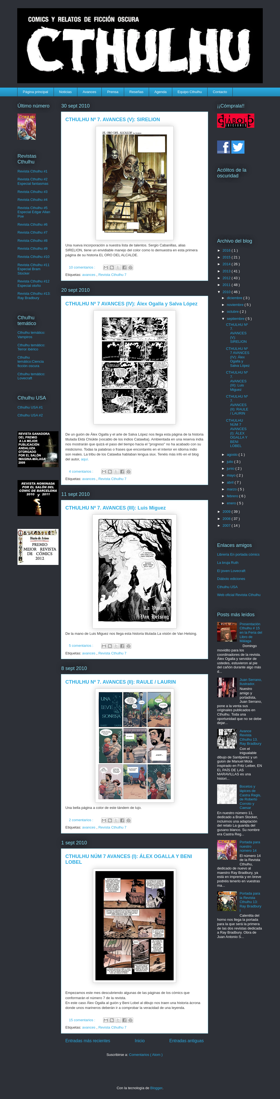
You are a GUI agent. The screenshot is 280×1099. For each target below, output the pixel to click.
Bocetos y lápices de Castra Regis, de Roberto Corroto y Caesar (250, 797)
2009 (227, 512)
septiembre (236, 319)
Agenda (160, 92)
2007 (227, 525)
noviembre (235, 305)
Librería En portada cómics (238, 554)
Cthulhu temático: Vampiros (31, 334)
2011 (227, 285)
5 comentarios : (81, 646)
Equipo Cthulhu (189, 92)
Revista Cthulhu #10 (33, 257)
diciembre (235, 298)
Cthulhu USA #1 (30, 407)
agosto (233, 454)
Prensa (112, 92)
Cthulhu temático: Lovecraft (31, 376)
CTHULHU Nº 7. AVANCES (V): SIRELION (112, 119)
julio (230, 462)
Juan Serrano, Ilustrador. (251, 682)
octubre (233, 311)
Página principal (35, 92)
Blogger (156, 1088)
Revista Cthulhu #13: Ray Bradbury (34, 295)
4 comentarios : (81, 471)
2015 (227, 257)
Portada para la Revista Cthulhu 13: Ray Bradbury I (250, 901)
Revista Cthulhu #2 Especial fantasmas (33, 181)
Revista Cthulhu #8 (33, 241)
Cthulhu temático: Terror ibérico (31, 347)
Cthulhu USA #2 (30, 415)
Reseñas (136, 92)
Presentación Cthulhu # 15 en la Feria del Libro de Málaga (251, 632)
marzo (232, 489)
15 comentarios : (82, 1020)
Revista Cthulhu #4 (33, 200)
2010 (227, 292)
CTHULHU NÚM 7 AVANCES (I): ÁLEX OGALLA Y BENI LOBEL (236, 433)
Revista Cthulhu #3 (33, 192)
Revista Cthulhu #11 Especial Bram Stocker (33, 269)
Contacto (220, 92)
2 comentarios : (81, 820)
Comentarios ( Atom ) (146, 1055)
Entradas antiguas (186, 1040)
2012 (227, 278)
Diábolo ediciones (231, 579)
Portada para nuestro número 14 (250, 846)
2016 (227, 250)
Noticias (65, 92)
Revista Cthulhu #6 (33, 224)
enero (232, 503)
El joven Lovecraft (231, 571)
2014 (227, 264)
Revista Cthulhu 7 (112, 275)
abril (231, 482)
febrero (233, 496)
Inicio (140, 1040)
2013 (227, 271)
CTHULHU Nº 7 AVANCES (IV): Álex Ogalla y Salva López (131, 303)
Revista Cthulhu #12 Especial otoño (33, 283)
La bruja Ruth (227, 563)
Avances (89, 92)
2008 (227, 519)
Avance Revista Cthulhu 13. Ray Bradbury (250, 737)
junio (231, 468)
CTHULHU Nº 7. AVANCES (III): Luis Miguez (115, 508)
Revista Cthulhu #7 (33, 232)
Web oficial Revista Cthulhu (239, 595)
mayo (232, 475)
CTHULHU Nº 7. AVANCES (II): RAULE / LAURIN (120, 682)
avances (89, 275)
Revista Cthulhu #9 (33, 248)
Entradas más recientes (87, 1040)
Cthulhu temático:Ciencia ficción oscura (31, 361)
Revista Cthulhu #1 (33, 171)
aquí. (85, 459)
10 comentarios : (82, 267)
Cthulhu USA (227, 587)
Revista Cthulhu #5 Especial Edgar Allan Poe (34, 212)
